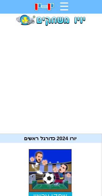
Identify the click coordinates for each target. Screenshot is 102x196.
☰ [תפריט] (64, 6)
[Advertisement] (51, 78)
